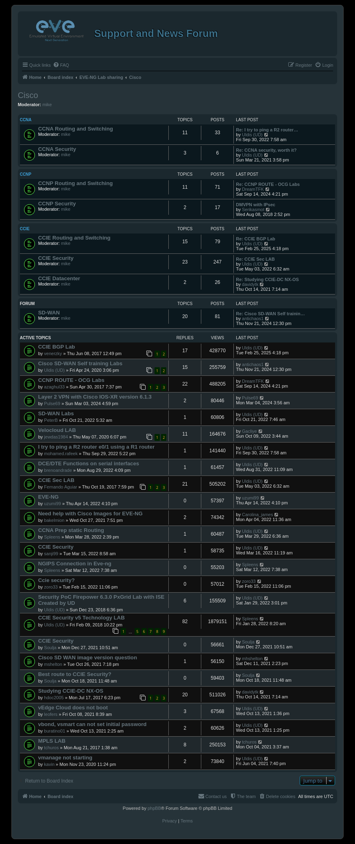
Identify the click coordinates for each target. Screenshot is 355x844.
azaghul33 (54, 386)
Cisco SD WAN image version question (87, 657)
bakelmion (54, 520)
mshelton (53, 664)
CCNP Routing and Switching (75, 183)
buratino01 (54, 730)
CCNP (25, 174)
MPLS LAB (51, 741)
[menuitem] (61, 65)
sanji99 (51, 553)
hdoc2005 (53, 697)
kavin (49, 764)
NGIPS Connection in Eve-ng (74, 563)
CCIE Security (56, 258)
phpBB (154, 808)
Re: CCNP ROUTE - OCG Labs (268, 184)
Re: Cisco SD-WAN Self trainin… (270, 313)
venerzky (53, 353)
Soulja (50, 647)
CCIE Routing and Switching (74, 238)
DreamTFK (253, 189)
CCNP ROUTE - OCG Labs (71, 380)
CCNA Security (57, 149)
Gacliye (249, 431)
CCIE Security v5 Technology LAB (81, 618)
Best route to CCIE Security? (74, 674)
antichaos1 (253, 318)
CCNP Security (57, 204)
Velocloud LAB (57, 430)
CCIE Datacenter (59, 278)
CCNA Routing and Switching (75, 129)
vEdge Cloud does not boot (73, 707)
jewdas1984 (56, 436)
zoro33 (51, 586)
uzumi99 (52, 503)
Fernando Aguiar (60, 486)
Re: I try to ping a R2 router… (267, 129)
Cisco (28, 95)
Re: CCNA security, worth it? (266, 150)
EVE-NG (48, 497)
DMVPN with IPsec (255, 204)
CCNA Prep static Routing (71, 530)
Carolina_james (257, 514)
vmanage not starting (65, 758)
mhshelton (252, 658)
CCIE (25, 229)
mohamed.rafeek (61, 453)
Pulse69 (52, 403)
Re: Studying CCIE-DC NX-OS (267, 279)
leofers (50, 714)
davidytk (250, 284)
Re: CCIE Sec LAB (255, 259)
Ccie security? (56, 580)
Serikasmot (253, 209)
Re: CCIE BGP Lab (255, 238)
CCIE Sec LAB (56, 480)
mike (47, 104)
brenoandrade (58, 470)
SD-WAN (49, 313)
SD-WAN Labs (56, 413)
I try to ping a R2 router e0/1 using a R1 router (96, 447)
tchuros (51, 747)
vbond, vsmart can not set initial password (92, 724)
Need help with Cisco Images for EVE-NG (90, 513)
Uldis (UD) (252, 134)
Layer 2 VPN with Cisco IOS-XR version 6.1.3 (95, 397)
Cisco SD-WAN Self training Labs (80, 363)
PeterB (51, 420)
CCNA (26, 120)
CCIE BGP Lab (56, 347)
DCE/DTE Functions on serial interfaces (88, 463)
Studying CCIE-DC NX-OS (70, 691)
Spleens (52, 536)
